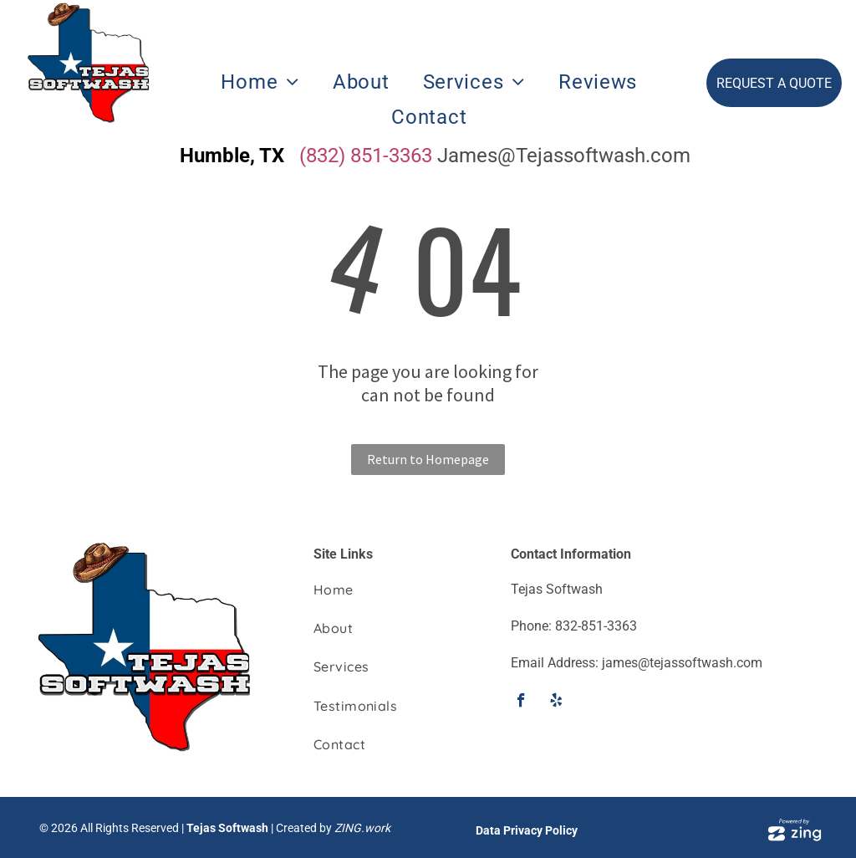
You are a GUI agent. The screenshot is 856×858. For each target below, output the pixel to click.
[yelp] (556, 702)
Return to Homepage (428, 459)
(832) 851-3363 (365, 155)
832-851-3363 (596, 626)
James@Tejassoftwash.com (563, 155)
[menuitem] (260, 82)
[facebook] (521, 702)
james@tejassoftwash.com (682, 663)
